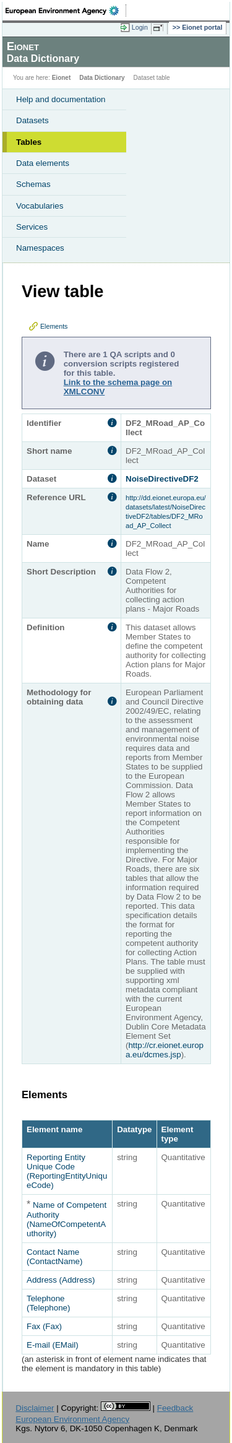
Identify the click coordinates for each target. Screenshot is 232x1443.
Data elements (42, 163)
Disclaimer (34, 1408)
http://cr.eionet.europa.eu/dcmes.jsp (165, 1050)
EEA (66, 10)
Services (32, 227)
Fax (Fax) (44, 1326)
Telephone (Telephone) (48, 1303)
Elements (53, 326)
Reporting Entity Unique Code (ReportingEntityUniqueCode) (67, 1171)
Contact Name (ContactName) (54, 1256)
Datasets (32, 120)
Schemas (33, 184)
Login (140, 27)
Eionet (61, 77)
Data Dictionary (101, 77)
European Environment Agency (72, 1419)
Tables (28, 142)
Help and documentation (61, 99)
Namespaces (40, 248)
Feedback (175, 1408)
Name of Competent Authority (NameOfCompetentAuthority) (66, 1219)
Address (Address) (61, 1280)
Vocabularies (39, 205)
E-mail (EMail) (53, 1345)
